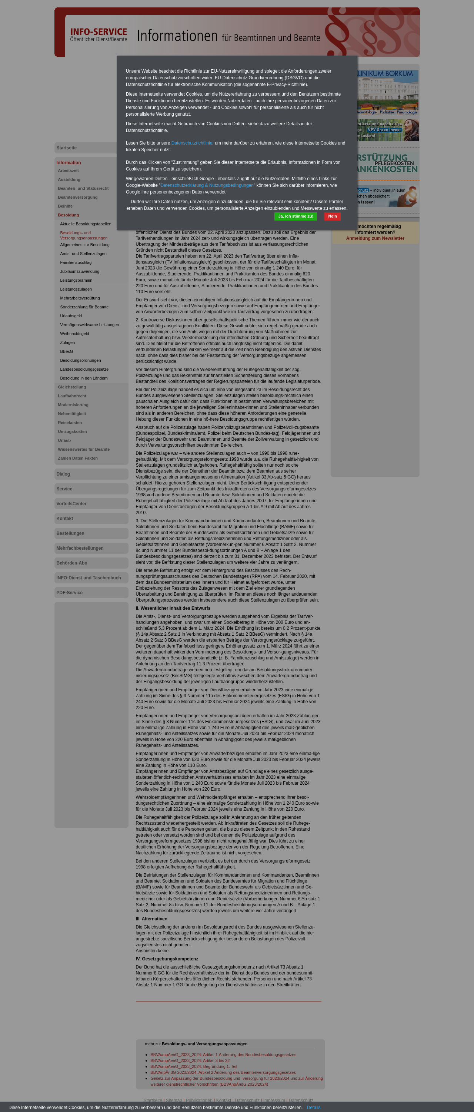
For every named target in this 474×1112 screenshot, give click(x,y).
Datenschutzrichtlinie (192, 143)
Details (314, 1107)
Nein (332, 216)
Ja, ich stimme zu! (295, 216)
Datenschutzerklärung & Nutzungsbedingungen (207, 185)
